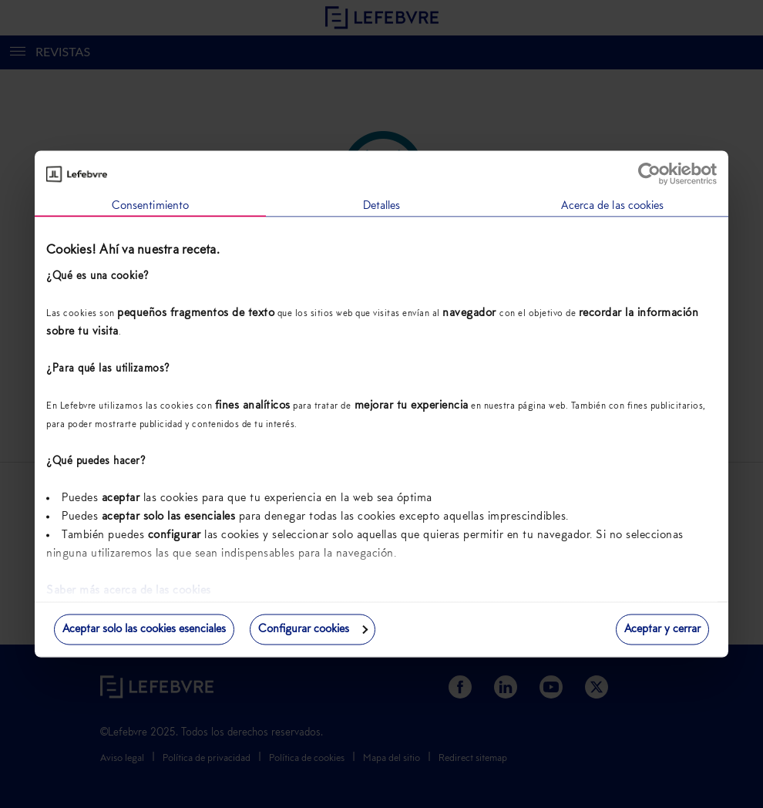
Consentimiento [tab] (150, 206)
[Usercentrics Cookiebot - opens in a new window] (649, 174)
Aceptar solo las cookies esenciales (144, 629)
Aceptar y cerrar (662, 629)
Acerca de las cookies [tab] (612, 206)
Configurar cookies (313, 629)
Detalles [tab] (382, 206)
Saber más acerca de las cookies (128, 590)
